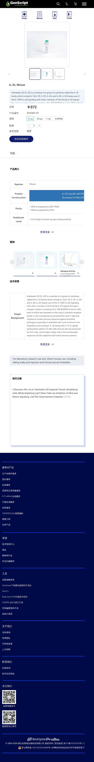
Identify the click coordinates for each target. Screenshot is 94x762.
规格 (11, 118)
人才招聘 (6, 649)
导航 (13, 153)
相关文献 (17, 378)
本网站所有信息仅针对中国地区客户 (68, 747)
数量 (11, 125)
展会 (4, 550)
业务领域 (6, 632)
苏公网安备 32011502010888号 (34, 747)
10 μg (30, 119)
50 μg (39, 119)
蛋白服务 (6, 479)
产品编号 (14, 113)
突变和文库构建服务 (11, 490)
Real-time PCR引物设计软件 (15, 597)
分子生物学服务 (9, 473)
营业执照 (59, 743)
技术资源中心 (8, 544)
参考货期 (14, 131)
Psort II (5, 591)
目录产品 (6, 525)
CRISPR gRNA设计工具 (12, 602)
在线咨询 (6, 668)
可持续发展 (7, 644)
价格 (11, 106)
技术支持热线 (8, 673)
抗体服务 (6, 485)
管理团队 (6, 638)
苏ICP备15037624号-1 (73, 743)
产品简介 (14, 169)
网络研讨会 (7, 555)
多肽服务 (6, 507)
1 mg (48, 119)
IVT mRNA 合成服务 (11, 496)
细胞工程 (6, 519)
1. (13, 389)
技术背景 (14, 281)
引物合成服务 (8, 502)
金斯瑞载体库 (8, 580)
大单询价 (59, 119)
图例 (12, 242)
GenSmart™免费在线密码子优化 (16, 585)
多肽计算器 (7, 614)
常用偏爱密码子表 (10, 608)
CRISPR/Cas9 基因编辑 (12, 513)
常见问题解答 (8, 561)
